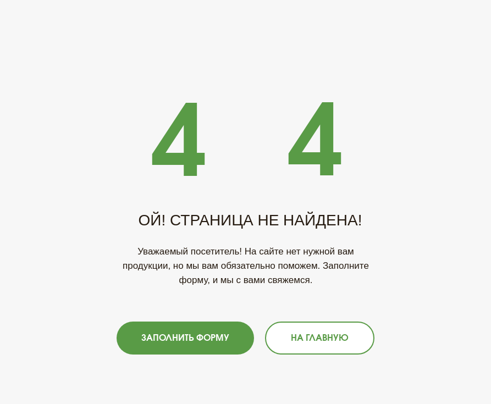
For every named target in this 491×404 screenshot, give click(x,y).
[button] (185, 338)
